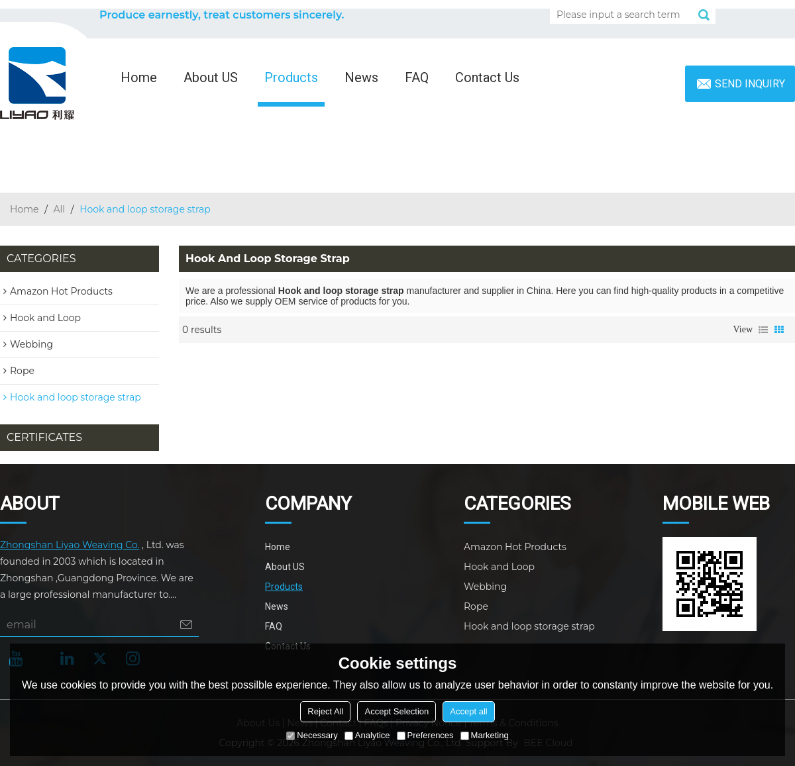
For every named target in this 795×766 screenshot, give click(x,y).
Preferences (425, 735)
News (361, 77)
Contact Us (487, 77)
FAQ (417, 77)
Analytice (367, 735)
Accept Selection (396, 711)
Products (291, 77)
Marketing (484, 735)
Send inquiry (750, 83)
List (763, 329)
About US (211, 77)
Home (139, 77)
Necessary (311, 735)
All (60, 209)
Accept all (468, 711)
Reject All (325, 711)
